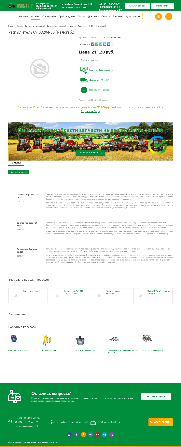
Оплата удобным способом (101, 70)
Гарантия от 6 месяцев (99, 90)
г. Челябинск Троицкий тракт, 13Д (77, 4)
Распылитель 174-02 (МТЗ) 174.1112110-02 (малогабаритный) (75, 292)
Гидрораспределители (18, 350)
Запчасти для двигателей (35, 26)
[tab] (16, 163)
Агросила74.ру (90, 111)
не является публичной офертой (42, 442)
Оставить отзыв (19, 172)
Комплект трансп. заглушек (113, 292)
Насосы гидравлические (85, 350)
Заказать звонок (137, 6)
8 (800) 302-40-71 (110, 7)
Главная (11, 26)
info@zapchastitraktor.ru (76, 8)
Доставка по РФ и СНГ (99, 80)
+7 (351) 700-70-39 (110, 4)
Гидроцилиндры (49, 350)
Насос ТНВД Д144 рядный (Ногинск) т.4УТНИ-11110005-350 (158, 292)
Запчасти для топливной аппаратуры (61, 26)
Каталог (20, 26)
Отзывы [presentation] (16, 163)
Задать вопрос (163, 6)
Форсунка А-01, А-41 (31, 291)
